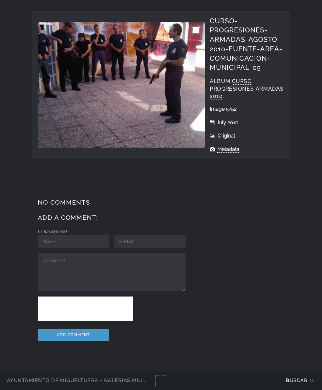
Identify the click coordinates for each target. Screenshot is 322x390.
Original (226, 136)
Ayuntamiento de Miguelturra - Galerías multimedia (86, 380)
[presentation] (85, 309)
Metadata (228, 149)
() (55, 231)
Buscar (297, 380)
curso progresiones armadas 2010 (247, 88)
